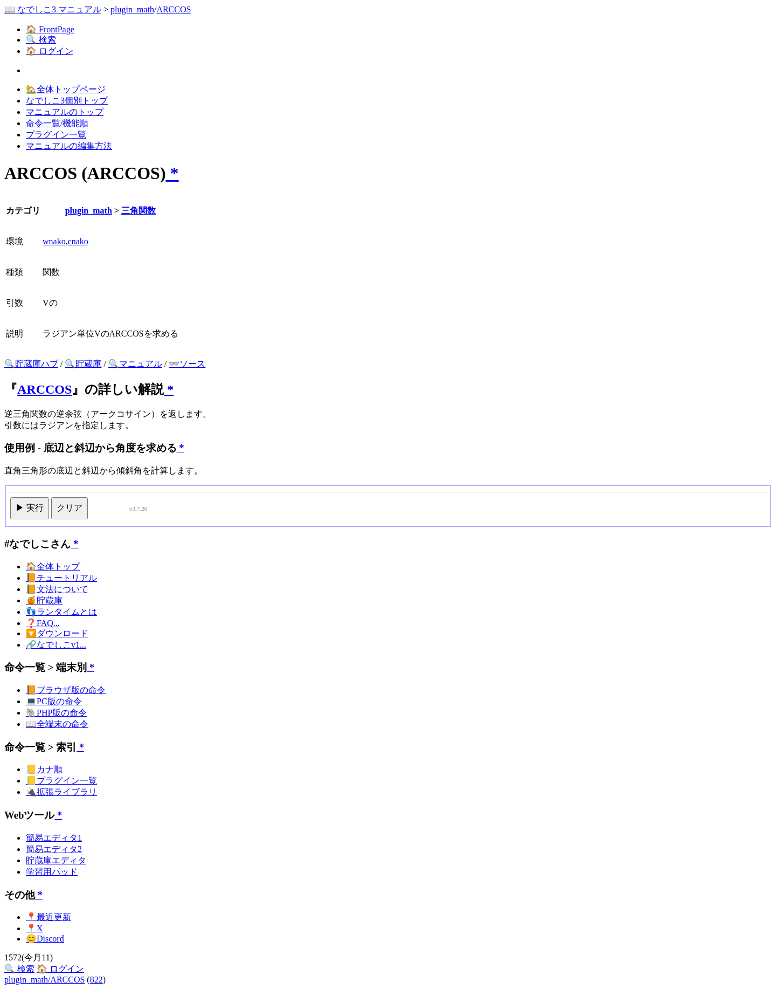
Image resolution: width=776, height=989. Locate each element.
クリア (69, 507)
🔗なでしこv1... (56, 644)
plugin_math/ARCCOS (44, 979)
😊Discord (45, 938)
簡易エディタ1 (54, 837)
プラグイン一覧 (56, 134)
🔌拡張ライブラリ (61, 791)
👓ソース (187, 363)
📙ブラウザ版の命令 (66, 690)
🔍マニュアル (135, 363)
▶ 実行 (30, 507)
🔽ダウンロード (57, 633)
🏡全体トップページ (66, 89)
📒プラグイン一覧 (61, 780)
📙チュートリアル (61, 577)
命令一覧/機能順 (57, 123)
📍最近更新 (48, 917)
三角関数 (138, 210)
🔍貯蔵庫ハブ (31, 363)
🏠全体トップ (53, 566)
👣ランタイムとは (61, 611)
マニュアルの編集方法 (69, 145)
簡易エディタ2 (54, 849)
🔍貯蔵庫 (83, 363)
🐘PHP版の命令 (56, 712)
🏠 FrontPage (50, 29)
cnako (78, 241)
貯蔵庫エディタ (56, 860)
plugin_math (132, 9)
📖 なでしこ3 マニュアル (52, 9)
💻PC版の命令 (54, 701)
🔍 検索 (41, 39)
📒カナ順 (44, 769)
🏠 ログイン (49, 51)
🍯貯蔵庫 (44, 600)
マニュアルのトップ (64, 111)
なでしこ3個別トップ (67, 100)
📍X (34, 928)
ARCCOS (173, 9)
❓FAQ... (43, 623)
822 (96, 979)
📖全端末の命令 (57, 724)
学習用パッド (52, 871)
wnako (54, 241)
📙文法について (57, 589)
